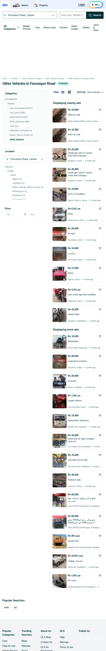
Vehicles (14, 79)
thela (6, 607)
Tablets (86, 27)
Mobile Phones (27, 27)
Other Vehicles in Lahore (54, 79)
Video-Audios (74, 27)
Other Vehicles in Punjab (31, 79)
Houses (64, 27)
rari (15, 607)
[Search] (95, 15)
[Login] (81, 4)
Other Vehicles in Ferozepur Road (81, 79)
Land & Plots (96, 28)
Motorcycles (50, 27)
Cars (37, 27)
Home (4, 79)
